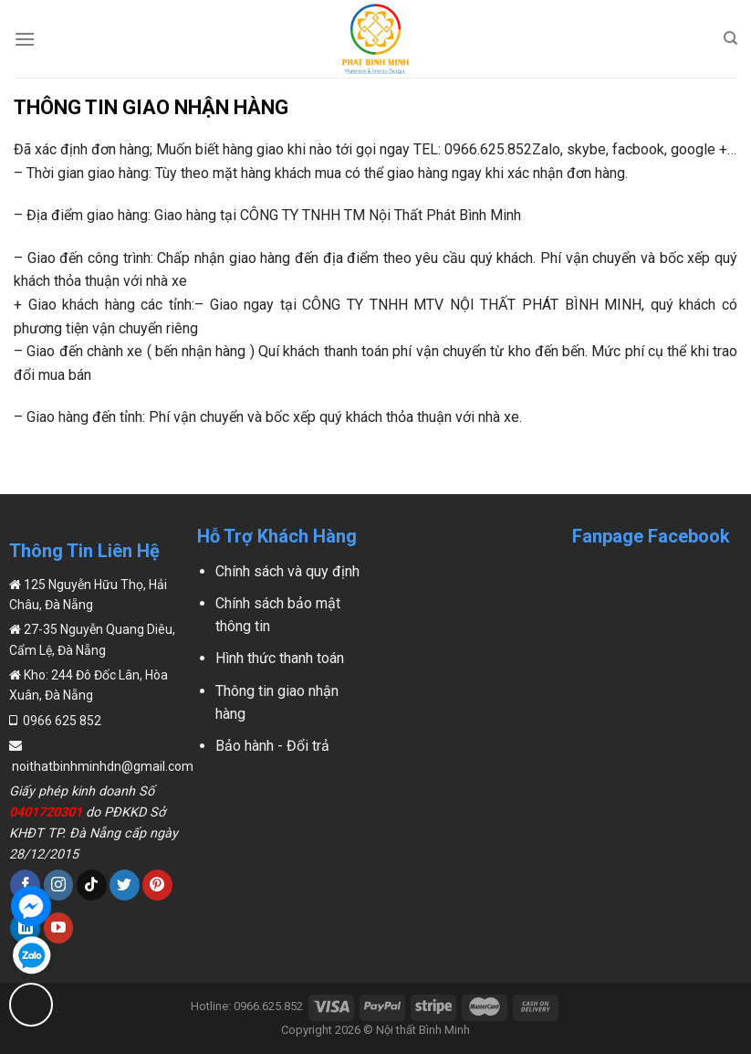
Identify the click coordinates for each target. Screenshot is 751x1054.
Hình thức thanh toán (279, 658)
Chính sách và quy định (287, 571)
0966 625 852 (60, 720)
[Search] (730, 38)
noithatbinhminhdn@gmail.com (101, 766)
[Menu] (25, 38)
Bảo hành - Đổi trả (272, 745)
